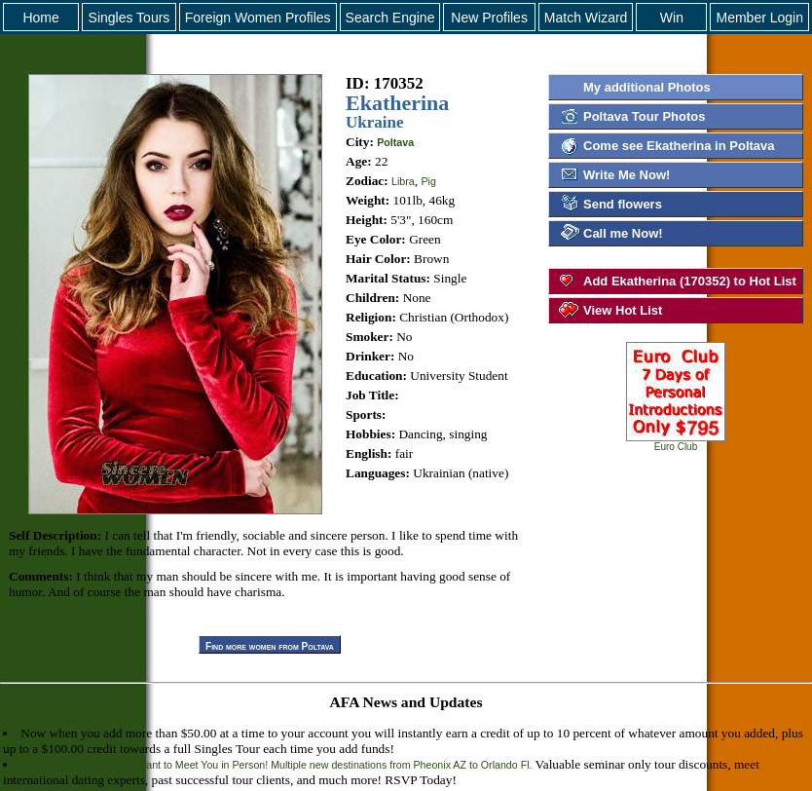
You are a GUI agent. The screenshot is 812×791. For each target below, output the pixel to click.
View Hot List (622, 310)
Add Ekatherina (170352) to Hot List (689, 281)
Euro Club (675, 442)
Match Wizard (586, 17)
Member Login (759, 17)
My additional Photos (647, 87)
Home (40, 17)
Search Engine (390, 17)
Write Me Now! (626, 175)
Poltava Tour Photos (644, 116)
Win (671, 17)
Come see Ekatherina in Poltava (679, 145)
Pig (428, 181)
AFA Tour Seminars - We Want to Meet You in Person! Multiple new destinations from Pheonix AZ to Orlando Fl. (276, 765)
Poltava (395, 142)
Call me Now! (623, 233)
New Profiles (489, 17)
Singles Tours (129, 17)
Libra (403, 181)
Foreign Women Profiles (258, 17)
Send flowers (622, 204)
